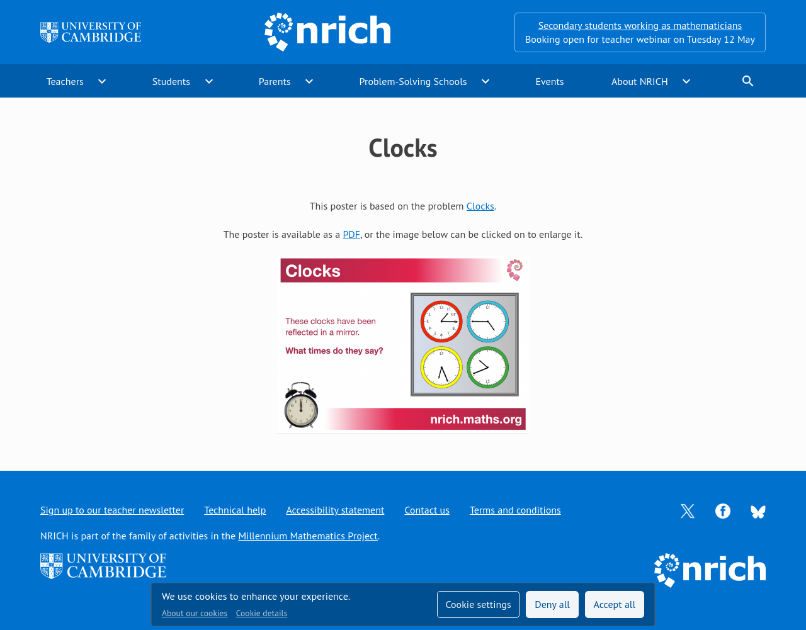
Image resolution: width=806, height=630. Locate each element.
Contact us (427, 509)
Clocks (480, 206)
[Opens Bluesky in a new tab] (758, 510)
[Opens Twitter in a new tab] (687, 509)
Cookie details (261, 613)
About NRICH (639, 81)
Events (549, 81)
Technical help (235, 509)
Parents (275, 81)
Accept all (615, 604)
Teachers (65, 81)
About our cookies (194, 613)
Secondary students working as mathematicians (640, 25)
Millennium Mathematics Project (307, 535)
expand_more (102, 81)
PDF (351, 234)
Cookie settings (478, 604)
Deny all (552, 604)
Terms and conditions (515, 509)
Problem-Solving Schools (413, 81)
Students (171, 81)
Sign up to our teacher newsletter (112, 509)
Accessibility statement (335, 509)
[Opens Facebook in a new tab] (722, 509)
